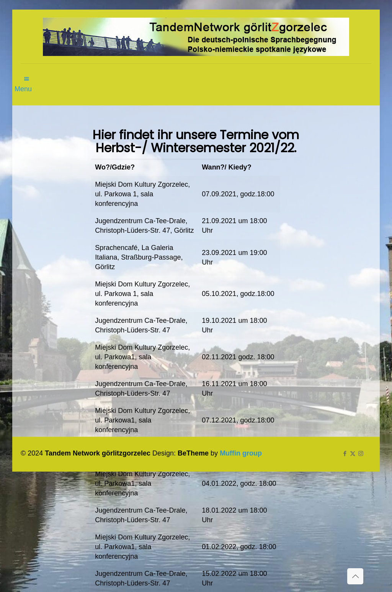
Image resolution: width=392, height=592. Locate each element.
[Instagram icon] (361, 453)
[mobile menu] (27, 74)
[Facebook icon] (345, 453)
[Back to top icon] (355, 576)
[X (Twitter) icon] (353, 453)
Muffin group (241, 453)
